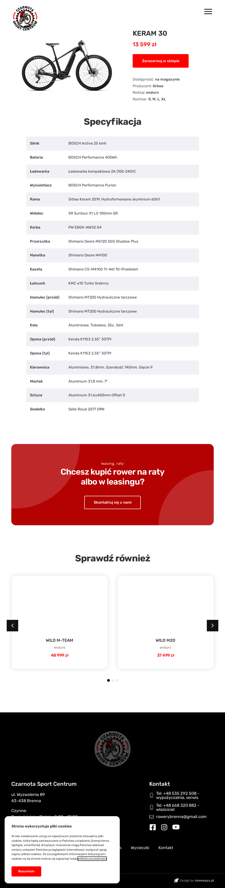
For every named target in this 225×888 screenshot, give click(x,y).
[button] (161, 60)
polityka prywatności (91, 858)
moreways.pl (204, 880)
